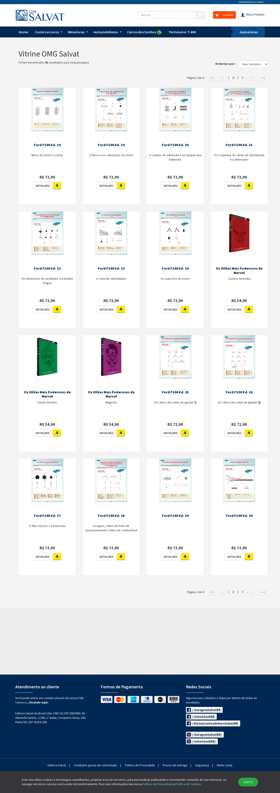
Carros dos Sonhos (144, 32)
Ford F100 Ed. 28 (111, 515)
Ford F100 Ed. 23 (111, 268)
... (247, 78)
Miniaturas (76, 32)
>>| (263, 77)
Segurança (202, 765)
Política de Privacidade (140, 765)
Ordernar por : (226, 64)
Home (23, 32)
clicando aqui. (38, 702)
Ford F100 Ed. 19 (111, 145)
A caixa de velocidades (111, 279)
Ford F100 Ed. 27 (47, 515)
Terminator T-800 (182, 32)
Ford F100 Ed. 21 (239, 145)
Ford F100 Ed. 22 (47, 268)
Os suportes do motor (175, 279)
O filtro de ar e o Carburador (47, 526)
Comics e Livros (47, 32)
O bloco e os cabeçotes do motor (111, 155)
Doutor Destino (47, 402)
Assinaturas (249, 32)
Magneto (111, 402)
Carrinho (224, 15)
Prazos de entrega (175, 765)
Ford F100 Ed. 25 (175, 392)
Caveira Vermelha (239, 279)
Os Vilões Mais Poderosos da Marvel (239, 270)
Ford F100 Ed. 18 (47, 145)
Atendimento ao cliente (251, 2)
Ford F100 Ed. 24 (175, 268)
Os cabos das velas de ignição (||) (239, 402)
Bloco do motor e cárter (47, 155)
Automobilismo (106, 32)
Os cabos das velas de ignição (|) (175, 402)
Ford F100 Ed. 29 (175, 515)
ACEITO (248, 782)
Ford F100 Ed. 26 (239, 392)
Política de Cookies (188, 784)
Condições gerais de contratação (95, 765)
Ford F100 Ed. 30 (239, 515)
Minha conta (224, 765)
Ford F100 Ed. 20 (175, 145)
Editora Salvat (57, 765)
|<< (213, 77)
